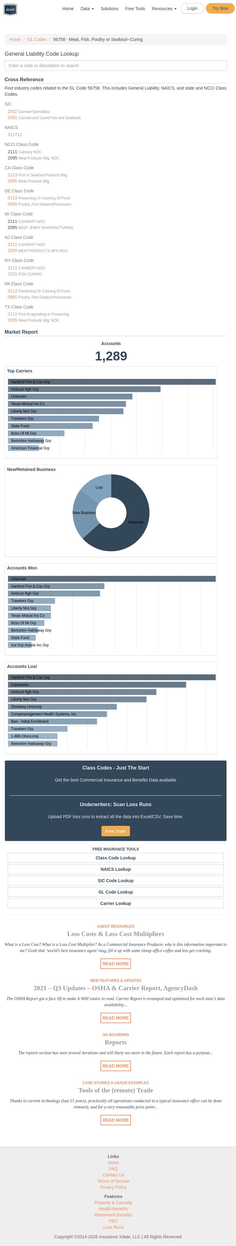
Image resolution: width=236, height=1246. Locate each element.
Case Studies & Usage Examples (115, 1083)
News (113, 1162)
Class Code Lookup (116, 857)
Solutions (110, 8)
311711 (15, 134)
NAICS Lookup (116, 869)
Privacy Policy (113, 1187)
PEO (113, 1221)
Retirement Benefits (113, 1214)
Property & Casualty (113, 1202)
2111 (12, 244)
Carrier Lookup (115, 903)
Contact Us (113, 1174)
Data (87, 8)
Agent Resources (115, 926)
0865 (12, 204)
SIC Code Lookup (116, 880)
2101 (12, 273)
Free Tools (135, 8)
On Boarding (115, 1035)
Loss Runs (113, 1227)
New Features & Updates (115, 981)
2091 (12, 117)
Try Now (220, 8)
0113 (12, 197)
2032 (12, 111)
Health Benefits (113, 1208)
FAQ (113, 1168)
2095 (12, 181)
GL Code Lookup (115, 892)
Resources (164, 8)
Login (192, 8)
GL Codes (37, 39)
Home (68, 8)
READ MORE (116, 963)
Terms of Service (113, 1181)
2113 (12, 174)
